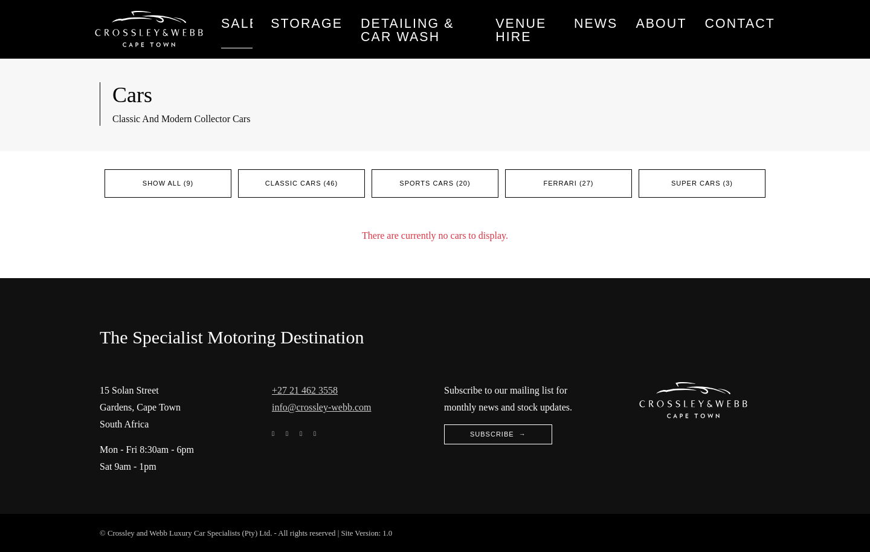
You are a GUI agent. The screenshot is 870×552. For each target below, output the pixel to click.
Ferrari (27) (569, 183)
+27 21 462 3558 (305, 390)
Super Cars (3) (702, 183)
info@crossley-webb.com (321, 407)
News (596, 23)
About (661, 23)
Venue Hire (520, 30)
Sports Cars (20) (434, 183)
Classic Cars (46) (301, 183)
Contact (740, 23)
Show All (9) (168, 183)
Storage (307, 23)
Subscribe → (498, 434)
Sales (237, 23)
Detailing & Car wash (407, 30)
